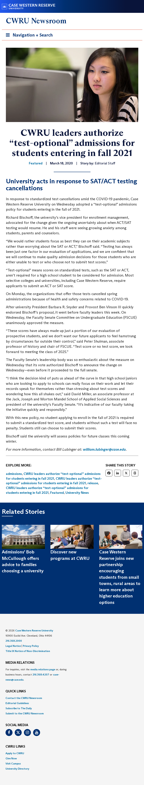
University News (77, 493)
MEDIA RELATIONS (20, 663)
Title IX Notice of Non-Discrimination (28, 651)
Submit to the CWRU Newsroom (25, 713)
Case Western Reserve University (34, 630)
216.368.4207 (41, 674)
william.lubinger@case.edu (104, 449)
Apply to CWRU (15, 753)
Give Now (11, 758)
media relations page (42, 669)
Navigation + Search (28, 35)
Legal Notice (13, 646)
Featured (57, 493)
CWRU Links (15, 746)
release (93, 483)
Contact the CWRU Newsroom (24, 698)
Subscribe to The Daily (19, 708)
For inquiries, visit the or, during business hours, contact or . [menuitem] (36, 674)
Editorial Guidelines (17, 703)
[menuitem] (72, 698)
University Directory (17, 768)
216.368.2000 (14, 640)
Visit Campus (13, 763)
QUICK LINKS (16, 691)
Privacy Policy (31, 646)
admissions (14, 474)
